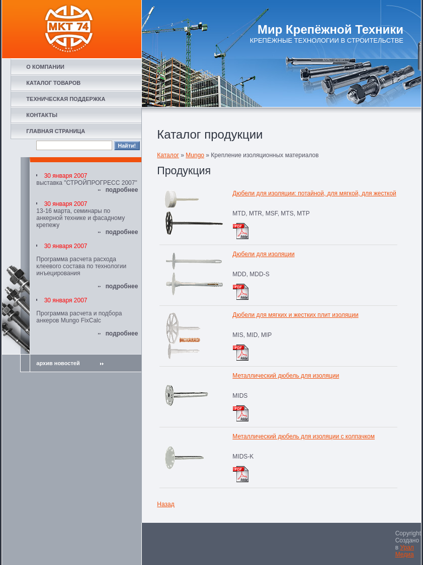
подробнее (122, 189)
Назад (165, 504)
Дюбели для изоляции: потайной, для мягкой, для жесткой (314, 193)
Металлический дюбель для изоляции (285, 375)
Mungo (195, 155)
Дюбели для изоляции (263, 254)
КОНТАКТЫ (41, 115)
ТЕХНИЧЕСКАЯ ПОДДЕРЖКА (65, 99)
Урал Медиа (404, 551)
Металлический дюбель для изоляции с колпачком (303, 436)
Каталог (168, 155)
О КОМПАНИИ (45, 67)
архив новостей (69, 363)
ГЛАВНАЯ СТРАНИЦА (55, 131)
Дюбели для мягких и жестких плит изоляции (295, 314)
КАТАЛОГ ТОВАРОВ (53, 83)
